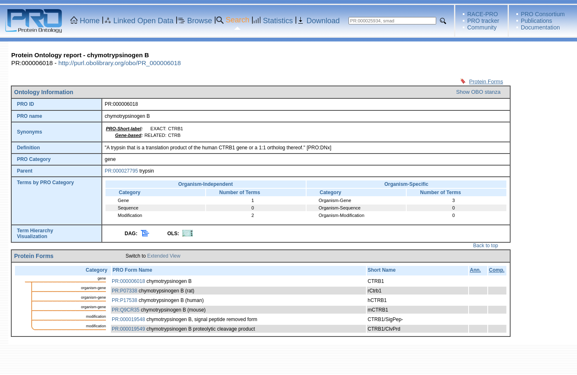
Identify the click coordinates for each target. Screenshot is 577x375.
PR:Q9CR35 (126, 310)
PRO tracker (483, 20)
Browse (199, 21)
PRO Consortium (543, 14)
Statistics (278, 21)
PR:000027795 (121, 171)
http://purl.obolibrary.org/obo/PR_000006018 (119, 62)
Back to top (485, 245)
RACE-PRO (482, 14)
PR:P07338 (124, 291)
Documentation (540, 27)
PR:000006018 (128, 281)
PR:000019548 (128, 319)
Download (323, 21)
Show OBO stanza (478, 92)
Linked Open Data (143, 21)
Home (90, 21)
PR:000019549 (128, 329)
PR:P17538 (124, 300)
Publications (536, 20)
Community (482, 27)
